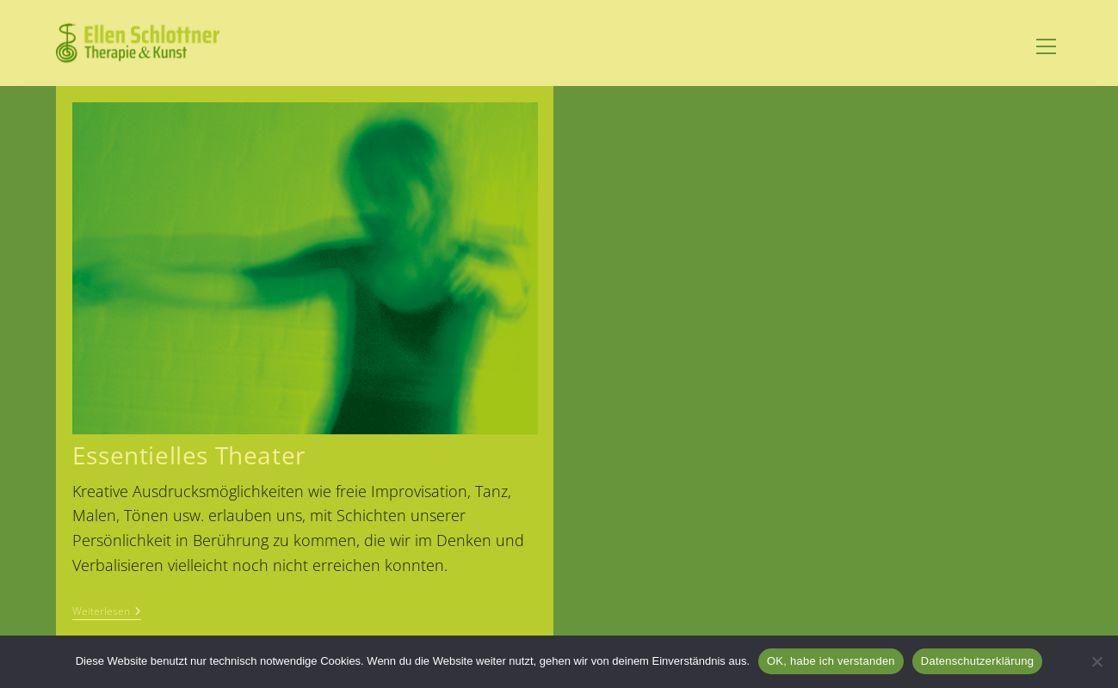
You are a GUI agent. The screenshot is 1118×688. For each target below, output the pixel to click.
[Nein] (1096, 661)
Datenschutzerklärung (977, 660)
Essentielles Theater (189, 455)
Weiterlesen (106, 612)
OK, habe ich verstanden (831, 660)
